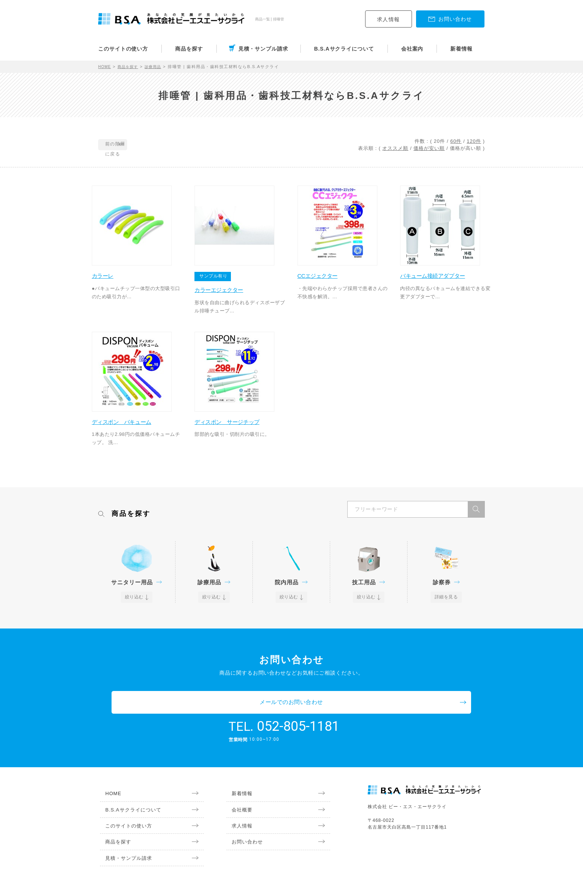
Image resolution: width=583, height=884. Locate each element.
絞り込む (134, 603)
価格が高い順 (465, 148)
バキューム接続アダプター (441, 279)
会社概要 (237, 794)
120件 (474, 141)
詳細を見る (446, 603)
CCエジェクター (325, 279)
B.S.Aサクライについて (344, 49)
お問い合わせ (243, 828)
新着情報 (461, 49)
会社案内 (412, 49)
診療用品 (158, 66)
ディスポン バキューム (130, 428)
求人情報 (388, 19)
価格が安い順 (429, 148)
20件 (439, 141)
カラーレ (109, 279)
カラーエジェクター (227, 293)
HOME (105, 66)
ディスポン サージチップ (236, 428)
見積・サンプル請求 (263, 49)
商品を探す (189, 49)
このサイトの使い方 (123, 49)
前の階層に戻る (132, 145)
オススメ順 (395, 148)
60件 (455, 141)
